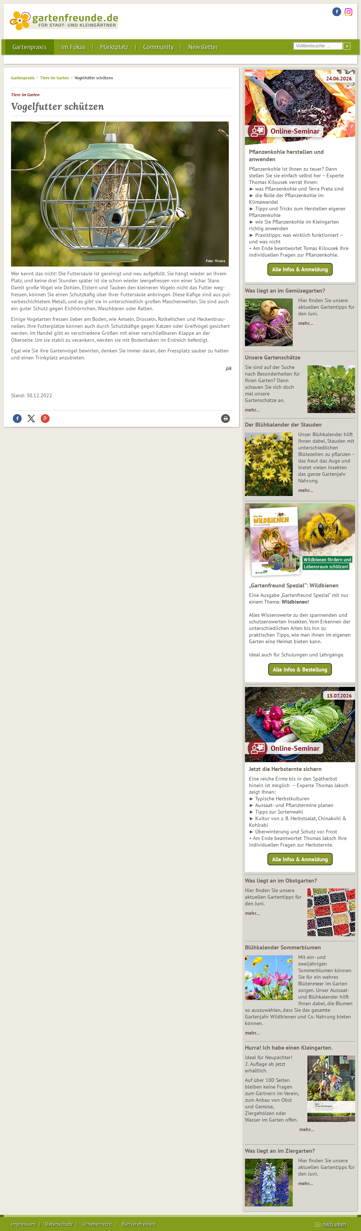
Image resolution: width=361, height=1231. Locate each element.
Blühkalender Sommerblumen (283, 947)
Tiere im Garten (54, 77)
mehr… (305, 323)
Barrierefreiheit (139, 1224)
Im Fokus (73, 47)
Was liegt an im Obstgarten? (281, 880)
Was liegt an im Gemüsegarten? (285, 290)
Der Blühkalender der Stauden (283, 424)
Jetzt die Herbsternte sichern (285, 768)
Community (158, 47)
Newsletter (203, 47)
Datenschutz (59, 1224)
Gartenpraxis (29, 47)
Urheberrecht (97, 1224)
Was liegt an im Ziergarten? (280, 1150)
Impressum (23, 1224)
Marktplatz (114, 47)
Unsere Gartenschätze (272, 357)
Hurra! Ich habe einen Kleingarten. (289, 1047)
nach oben (334, 1224)
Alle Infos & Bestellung (300, 669)
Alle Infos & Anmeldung (300, 269)
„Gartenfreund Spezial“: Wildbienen (294, 585)
